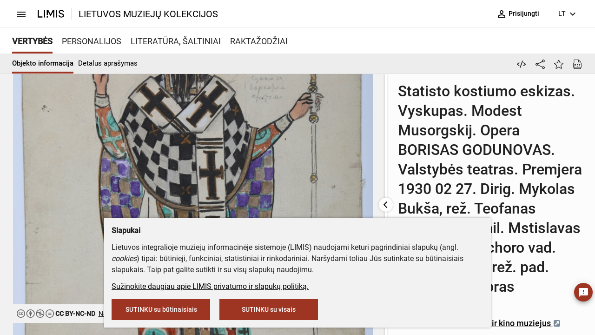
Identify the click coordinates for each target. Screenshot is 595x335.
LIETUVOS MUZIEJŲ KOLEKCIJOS (148, 14)
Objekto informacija (42, 63)
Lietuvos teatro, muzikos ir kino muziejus (365, 195)
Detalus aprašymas (108, 63)
